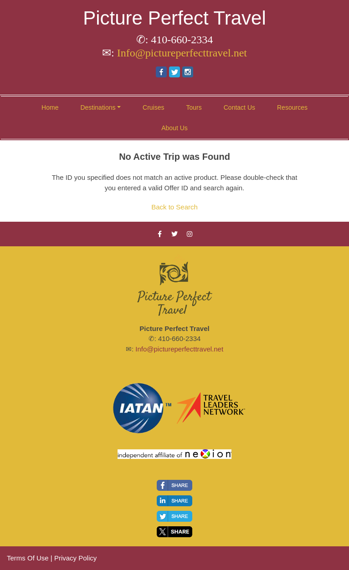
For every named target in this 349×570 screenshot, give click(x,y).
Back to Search (174, 207)
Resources (292, 107)
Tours (194, 107)
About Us (174, 128)
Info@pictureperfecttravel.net (182, 53)
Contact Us (239, 107)
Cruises (153, 107)
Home (49, 107)
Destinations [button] (97, 107)
